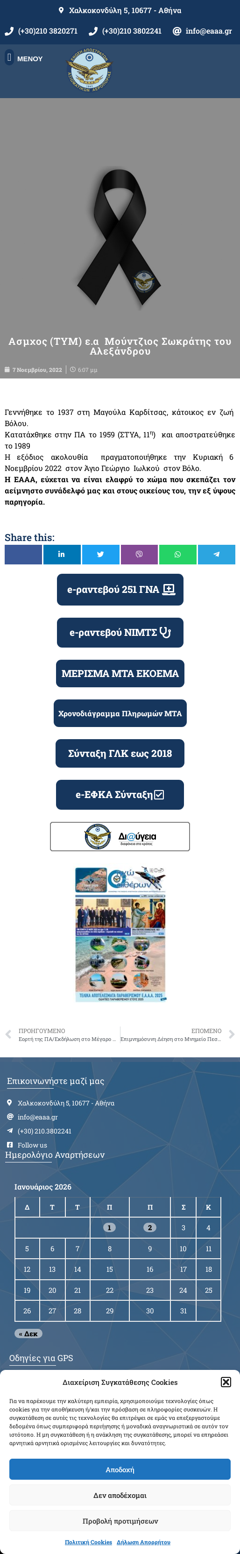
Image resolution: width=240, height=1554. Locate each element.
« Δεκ (28, 1333)
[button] (226, 1382)
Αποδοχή (120, 1469)
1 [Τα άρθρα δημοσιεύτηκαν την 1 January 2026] (109, 1227)
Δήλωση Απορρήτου (143, 1542)
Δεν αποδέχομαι (120, 1495)
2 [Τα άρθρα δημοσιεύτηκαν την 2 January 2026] (150, 1227)
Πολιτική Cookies (88, 1542)
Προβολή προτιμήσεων (120, 1520)
